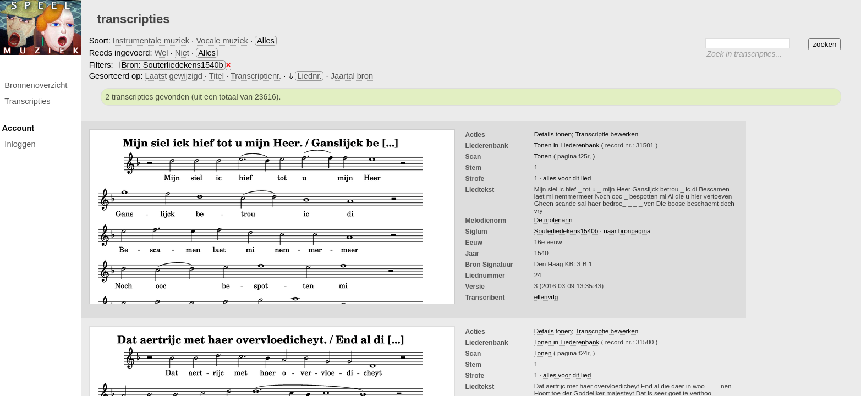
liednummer (485, 275)
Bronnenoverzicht (35, 85)
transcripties (27, 101)
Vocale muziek (222, 40)
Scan (473, 157)
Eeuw (473, 242)
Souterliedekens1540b (566, 230)
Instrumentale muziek (151, 40)
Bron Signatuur (489, 264)
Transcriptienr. (257, 76)
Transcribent (485, 297)
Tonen (543, 156)
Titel (217, 76)
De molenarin (553, 219)
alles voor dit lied (567, 178)
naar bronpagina (627, 230)
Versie (475, 286)
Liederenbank (486, 146)
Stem (473, 168)
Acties (475, 135)
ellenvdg (546, 296)
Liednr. (309, 76)
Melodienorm (486, 220)
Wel (161, 52)
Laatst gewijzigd (175, 76)
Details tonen (553, 134)
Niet (182, 52)
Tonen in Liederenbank (567, 144)
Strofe (475, 179)
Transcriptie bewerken (606, 134)
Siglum (476, 231)
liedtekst (480, 190)
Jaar (472, 253)
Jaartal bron (352, 76)
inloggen (19, 144)
